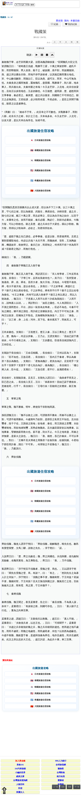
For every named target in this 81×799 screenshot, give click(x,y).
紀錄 (55, 24)
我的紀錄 (72, 24)
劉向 (66, 20)
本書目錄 (75, 20)
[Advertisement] (40, 733)
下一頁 (77, 787)
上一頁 (55, 787)
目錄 (69, 787)
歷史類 (59, 20)
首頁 (62, 787)
